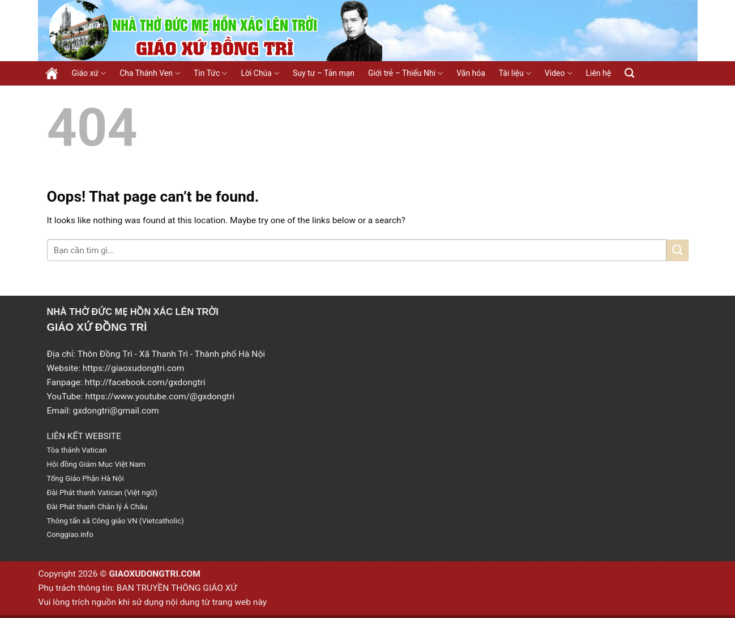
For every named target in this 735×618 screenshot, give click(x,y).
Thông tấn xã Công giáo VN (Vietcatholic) (115, 521)
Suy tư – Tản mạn (323, 73)
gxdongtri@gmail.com (116, 411)
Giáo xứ (89, 73)
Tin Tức (210, 73)
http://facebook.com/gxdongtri (145, 382)
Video (558, 73)
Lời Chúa (260, 73)
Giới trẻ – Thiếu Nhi (405, 73)
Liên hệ (599, 73)
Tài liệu (515, 73)
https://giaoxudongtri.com (134, 368)
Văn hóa (470, 73)
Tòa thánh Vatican (77, 450)
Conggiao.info (70, 534)
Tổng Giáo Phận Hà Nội (85, 478)
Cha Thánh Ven (149, 73)
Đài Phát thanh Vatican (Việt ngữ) (102, 492)
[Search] (629, 73)
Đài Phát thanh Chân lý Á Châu (97, 506)
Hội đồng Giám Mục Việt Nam (96, 464)
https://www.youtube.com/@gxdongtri (159, 396)
